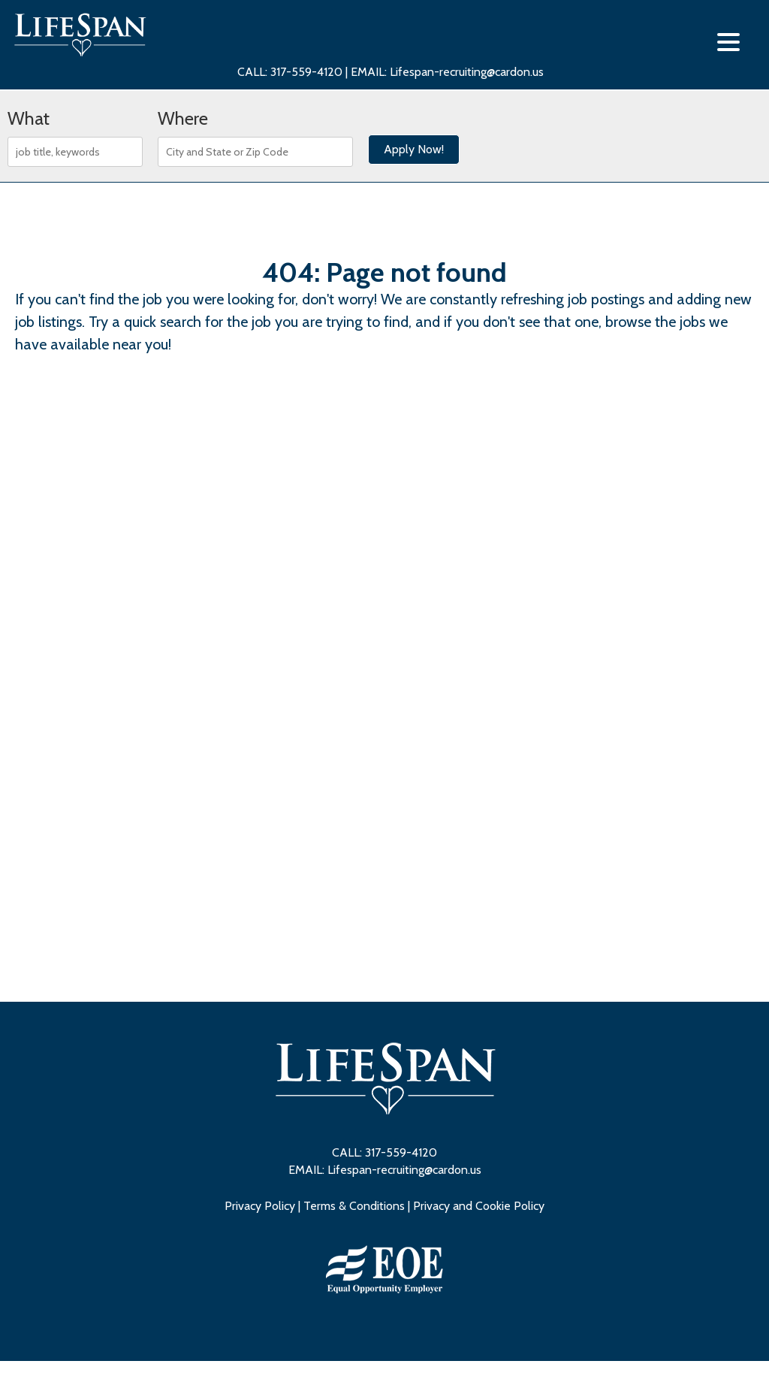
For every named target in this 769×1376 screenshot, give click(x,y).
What (29, 118)
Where (183, 118)
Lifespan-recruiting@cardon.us (467, 72)
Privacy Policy (260, 1206)
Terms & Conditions (354, 1206)
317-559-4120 (307, 72)
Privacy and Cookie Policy (478, 1206)
